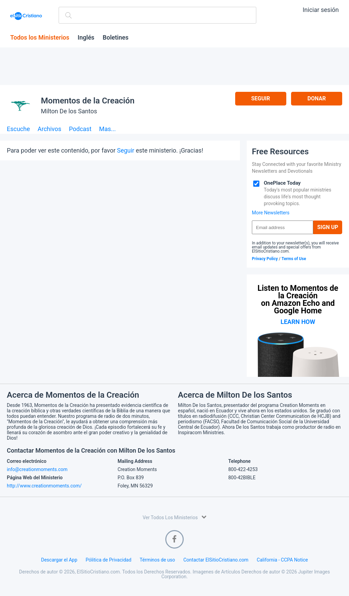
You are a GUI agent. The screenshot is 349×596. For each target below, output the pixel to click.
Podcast (80, 129)
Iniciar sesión (321, 9)
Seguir (260, 98)
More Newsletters (270, 212)
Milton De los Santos (69, 111)
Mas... (107, 129)
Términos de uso (157, 559)
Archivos (49, 129)
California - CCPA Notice (282, 559)
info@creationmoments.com (37, 469)
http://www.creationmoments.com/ (44, 485)
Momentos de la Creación (88, 100)
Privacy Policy (265, 258)
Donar (316, 98)
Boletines (115, 37)
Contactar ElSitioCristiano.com (215, 559)
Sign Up (327, 227)
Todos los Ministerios (39, 37)
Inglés (86, 37)
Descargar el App (59, 559)
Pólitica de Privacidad (108, 559)
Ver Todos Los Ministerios (174, 517)
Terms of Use (294, 258)
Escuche (18, 129)
